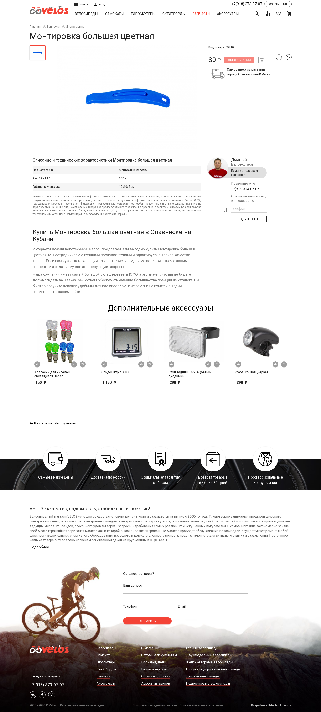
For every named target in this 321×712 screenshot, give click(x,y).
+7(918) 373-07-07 (246, 4)
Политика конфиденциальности (155, 705)
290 (187, 382)
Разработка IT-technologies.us (271, 705)
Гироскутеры (143, 14)
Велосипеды (86, 14)
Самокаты (114, 14)
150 (47, 382)
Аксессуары (228, 14)
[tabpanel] (127, 97)
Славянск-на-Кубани (254, 74)
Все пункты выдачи (45, 676)
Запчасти (201, 14)
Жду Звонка (248, 219)
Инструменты (75, 26)
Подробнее (39, 547)
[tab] (38, 53)
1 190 (121, 382)
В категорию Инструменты (53, 423)
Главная (35, 26)
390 (254, 382)
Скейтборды (174, 14)
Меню (81, 4)
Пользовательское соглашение (201, 705)
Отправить (147, 621)
